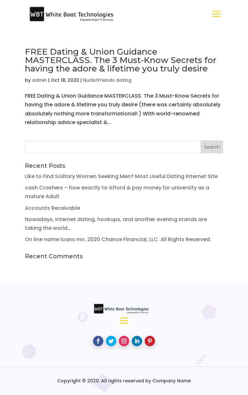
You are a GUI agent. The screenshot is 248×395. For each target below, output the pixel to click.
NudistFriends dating (107, 80)
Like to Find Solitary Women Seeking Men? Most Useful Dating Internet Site (121, 176)
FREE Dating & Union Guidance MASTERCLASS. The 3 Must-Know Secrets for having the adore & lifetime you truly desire (120, 60)
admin (39, 80)
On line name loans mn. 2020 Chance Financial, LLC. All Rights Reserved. (118, 239)
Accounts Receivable (52, 208)
